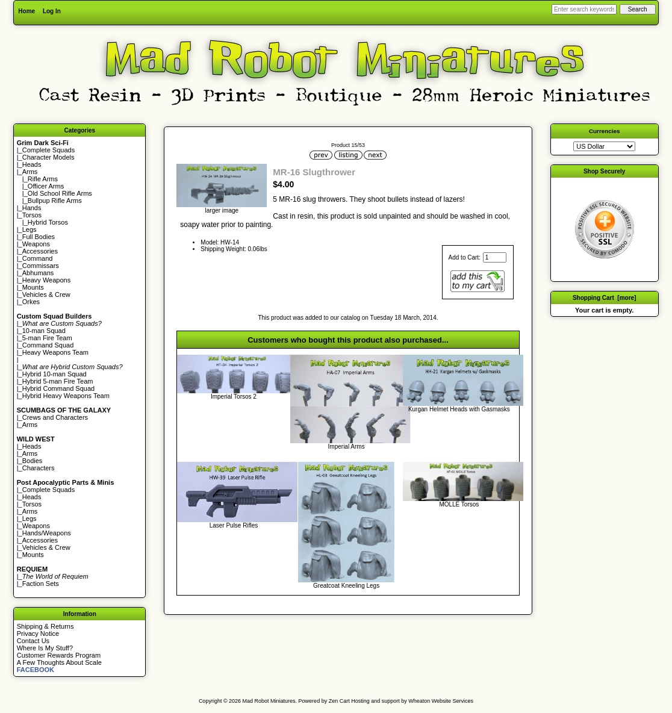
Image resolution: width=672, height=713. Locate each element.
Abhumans (38, 272)
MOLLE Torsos (459, 504)
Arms (30, 424)
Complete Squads (48, 150)
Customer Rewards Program (59, 655)
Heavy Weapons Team (55, 352)
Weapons (36, 244)
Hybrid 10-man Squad (54, 374)
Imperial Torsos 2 (234, 396)
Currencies (604, 131)
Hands (32, 207)
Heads (32, 164)
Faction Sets (40, 583)
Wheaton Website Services (440, 701)
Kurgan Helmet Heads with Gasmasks (459, 409)
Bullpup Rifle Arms (55, 200)
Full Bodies (38, 236)
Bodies (32, 460)
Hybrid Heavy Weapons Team (66, 395)
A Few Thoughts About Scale (59, 662)
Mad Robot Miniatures (269, 701)
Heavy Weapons (46, 280)
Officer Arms (46, 186)
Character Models (48, 157)
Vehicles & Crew (46, 294)
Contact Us (33, 640)
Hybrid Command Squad (58, 388)
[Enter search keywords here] (584, 9)
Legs (29, 229)
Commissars (40, 265)
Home (26, 11)
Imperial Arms (346, 446)
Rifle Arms (43, 178)
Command (37, 258)
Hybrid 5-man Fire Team (57, 381)
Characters (38, 468)
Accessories (40, 251)
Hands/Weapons (46, 533)
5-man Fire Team (47, 337)
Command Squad (48, 345)
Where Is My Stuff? (45, 648)
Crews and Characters (55, 417)
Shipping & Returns (45, 626)
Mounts (33, 287)
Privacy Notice (38, 633)
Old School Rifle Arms (60, 193)
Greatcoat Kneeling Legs (346, 585)
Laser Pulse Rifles (234, 525)
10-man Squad (44, 330)
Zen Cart (339, 701)
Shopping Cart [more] (604, 297)
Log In (52, 11)
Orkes (31, 301)
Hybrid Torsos (48, 222)
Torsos (32, 215)
